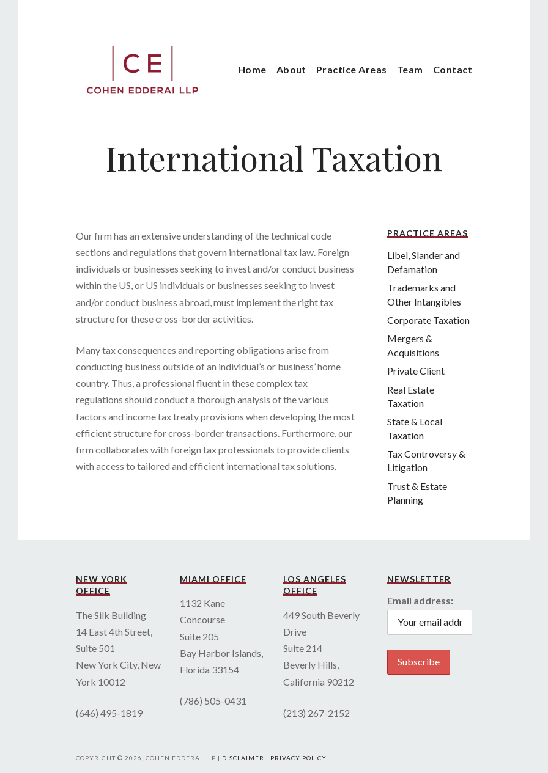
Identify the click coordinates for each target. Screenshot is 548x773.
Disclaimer (243, 757)
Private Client (416, 370)
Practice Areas (351, 69)
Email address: (420, 600)
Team (410, 69)
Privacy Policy (298, 757)
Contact (452, 69)
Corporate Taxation (428, 320)
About (291, 69)
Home (252, 69)
